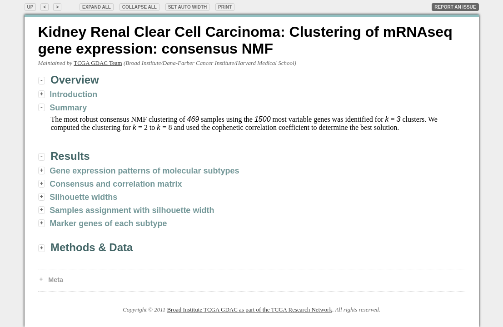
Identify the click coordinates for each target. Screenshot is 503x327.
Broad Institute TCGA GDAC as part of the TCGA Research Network (249, 309)
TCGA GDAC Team (98, 62)
